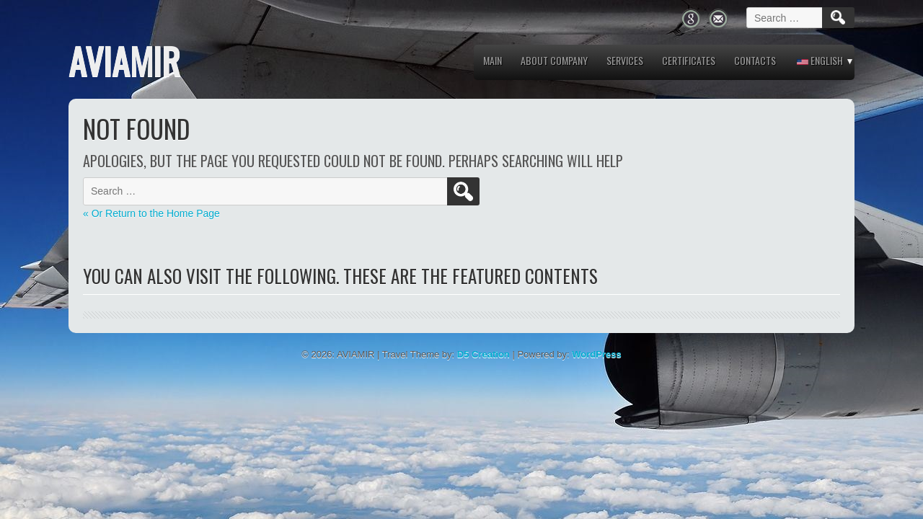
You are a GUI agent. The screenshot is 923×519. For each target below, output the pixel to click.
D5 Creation (483, 354)
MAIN (492, 60)
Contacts (755, 60)
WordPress (596, 354)
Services (624, 60)
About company (554, 60)
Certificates (688, 60)
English (820, 60)
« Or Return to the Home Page (151, 213)
